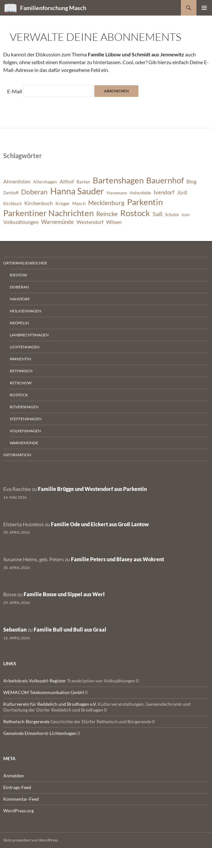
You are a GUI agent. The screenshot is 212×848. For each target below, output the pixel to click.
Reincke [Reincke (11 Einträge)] (107, 213)
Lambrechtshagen (29, 334)
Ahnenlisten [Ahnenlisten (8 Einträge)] (16, 181)
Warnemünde (24, 442)
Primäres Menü (204, 8)
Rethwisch (21, 370)
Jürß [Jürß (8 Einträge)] (182, 192)
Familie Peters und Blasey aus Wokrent (117, 559)
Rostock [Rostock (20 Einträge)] (135, 213)
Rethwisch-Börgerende (26, 721)
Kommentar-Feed (21, 799)
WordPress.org (18, 810)
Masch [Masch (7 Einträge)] (79, 203)
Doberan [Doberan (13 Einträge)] (34, 192)
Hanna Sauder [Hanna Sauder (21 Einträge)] (77, 191)
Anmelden (13, 775)
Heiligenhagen (25, 310)
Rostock (19, 394)
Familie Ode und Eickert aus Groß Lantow (100, 524)
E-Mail (14, 91)
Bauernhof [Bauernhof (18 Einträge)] (165, 180)
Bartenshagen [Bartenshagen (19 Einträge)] (118, 180)
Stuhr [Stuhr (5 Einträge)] (186, 215)
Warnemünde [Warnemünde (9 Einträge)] (57, 221)
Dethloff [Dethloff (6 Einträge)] (10, 193)
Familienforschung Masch (53, 7)
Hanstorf (20, 298)
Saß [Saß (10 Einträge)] (157, 213)
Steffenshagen (25, 418)
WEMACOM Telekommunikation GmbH (43, 692)
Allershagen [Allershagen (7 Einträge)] (45, 181)
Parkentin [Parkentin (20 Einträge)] (145, 202)
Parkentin (20, 358)
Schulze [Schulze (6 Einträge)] (172, 214)
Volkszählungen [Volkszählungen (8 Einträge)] (21, 222)
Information (17, 454)
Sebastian (15, 629)
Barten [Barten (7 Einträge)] (83, 181)
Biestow (18, 275)
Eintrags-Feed (17, 787)
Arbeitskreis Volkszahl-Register (34, 680)
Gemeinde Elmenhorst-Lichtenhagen (40, 733)
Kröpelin (19, 322)
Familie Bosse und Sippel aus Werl (64, 594)
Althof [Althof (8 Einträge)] (67, 181)
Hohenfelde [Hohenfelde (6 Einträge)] (140, 193)
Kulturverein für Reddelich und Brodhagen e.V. (50, 704)
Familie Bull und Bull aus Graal (70, 629)
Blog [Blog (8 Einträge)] (191, 181)
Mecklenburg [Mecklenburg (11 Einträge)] (106, 202)
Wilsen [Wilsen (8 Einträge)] (114, 222)
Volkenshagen (25, 430)
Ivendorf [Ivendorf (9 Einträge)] (164, 192)
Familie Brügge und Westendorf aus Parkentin (92, 489)
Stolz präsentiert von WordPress (30, 840)
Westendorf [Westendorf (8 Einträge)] (90, 222)
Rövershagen (24, 406)
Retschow (20, 382)
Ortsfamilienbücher (25, 263)
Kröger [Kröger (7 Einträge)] (62, 203)
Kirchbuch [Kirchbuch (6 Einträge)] (12, 203)
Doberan (19, 287)
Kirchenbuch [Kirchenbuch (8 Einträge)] (38, 203)
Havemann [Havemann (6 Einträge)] (117, 193)
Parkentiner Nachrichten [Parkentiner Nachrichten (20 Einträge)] (48, 213)
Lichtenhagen (25, 346)
